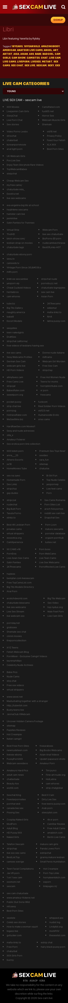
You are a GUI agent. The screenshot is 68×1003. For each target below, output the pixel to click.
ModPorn (12, 823)
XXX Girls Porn (14, 955)
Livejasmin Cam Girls (18, 111)
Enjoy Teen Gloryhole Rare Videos (25, 164)
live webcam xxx (15, 615)
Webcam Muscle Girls (53, 120)
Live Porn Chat (14, 120)
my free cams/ (14, 184)
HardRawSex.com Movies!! (21, 426)
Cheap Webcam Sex (18, 180)
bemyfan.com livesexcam (20, 578)
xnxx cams (44, 419)
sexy (51, 65)
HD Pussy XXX (14, 832)
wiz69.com (12, 787)
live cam (55, 57)
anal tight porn (14, 148)
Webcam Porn (50, 229)
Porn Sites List (52, 504)
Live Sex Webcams (49, 562)
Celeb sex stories (16, 922)
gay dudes (12, 492)
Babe (38, 53)
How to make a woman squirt (22, 926)
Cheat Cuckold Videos (19, 287)
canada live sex (15, 808)
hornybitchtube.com (51, 385)
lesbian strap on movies (20, 242)
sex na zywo (13, 475)
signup (58, 19)
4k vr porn (52, 819)
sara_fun (44, 459)
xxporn (47, 881)
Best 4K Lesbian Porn (18, 524)
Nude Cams (13, 676)
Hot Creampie (14, 734)
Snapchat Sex (51, 517)
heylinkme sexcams (17, 209)
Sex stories (13, 124)
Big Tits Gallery (15, 307)
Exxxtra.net (13, 193)
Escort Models (14, 320)
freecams (45, 394)
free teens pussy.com (53, 803)
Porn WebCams (47, 553)
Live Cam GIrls (55, 615)
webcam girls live (16, 365)
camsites (33, 57)
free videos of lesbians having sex (25, 345)
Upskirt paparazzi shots (52, 758)
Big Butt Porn (14, 508)
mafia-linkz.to (54, 312)
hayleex (11, 573)
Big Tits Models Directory (20, 586)
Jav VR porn (13, 873)
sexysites (12, 328)
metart (47, 61)
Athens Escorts (15, 459)
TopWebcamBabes (17, 169)
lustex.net (50, 542)
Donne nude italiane (53, 352)
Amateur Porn (47, 763)
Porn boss (44, 549)
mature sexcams (54, 529)
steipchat (12, 173)
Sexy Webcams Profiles (19, 357)
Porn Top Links (51, 873)
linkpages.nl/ (50, 886)
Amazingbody (50, 46)
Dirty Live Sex (49, 799)
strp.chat (11, 680)
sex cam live (47, 292)
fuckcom (43, 401)
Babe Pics (12, 672)
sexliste (11, 917)
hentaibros (13, 292)
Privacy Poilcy (54, 135)
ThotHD (11, 234)
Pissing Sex (13, 812)
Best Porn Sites (55, 148)
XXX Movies (13, 106)
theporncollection (16, 640)
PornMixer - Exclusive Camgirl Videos (27, 656)
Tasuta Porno (14, 513)
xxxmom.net (13, 881)
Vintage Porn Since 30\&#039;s (24, 267)
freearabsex (46, 745)
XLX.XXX (51, 144)
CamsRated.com (51, 106)
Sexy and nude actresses (20, 430)
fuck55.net (48, 111)
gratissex (12, 627)
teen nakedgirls (15, 332)
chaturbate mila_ (16, 189)
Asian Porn (47, 296)
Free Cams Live (15, 381)
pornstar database (55, 533)
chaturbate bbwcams (18, 602)
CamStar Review (56, 823)
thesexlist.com (57, 935)
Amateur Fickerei (16, 439)
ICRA (42, 980)
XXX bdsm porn (15, 450)
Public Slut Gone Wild (18, 902)
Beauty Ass (13, 783)
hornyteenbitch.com (54, 877)
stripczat (11, 500)
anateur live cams (30, 50)
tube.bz (11, 303)
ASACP (34, 980)
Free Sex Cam (50, 365)
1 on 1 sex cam (14, 877)
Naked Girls (13, 837)
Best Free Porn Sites (18, 745)
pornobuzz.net (49, 283)
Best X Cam (48, 794)
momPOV (54, 930)
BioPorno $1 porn (51, 238)
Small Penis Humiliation (52, 861)
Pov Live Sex (13, 160)
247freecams (14, 566)
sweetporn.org (15, 394)
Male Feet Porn (56, 611)
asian (24, 53)
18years (17, 46)
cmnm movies (14, 636)
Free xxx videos (15, 685)
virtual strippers (15, 533)
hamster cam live (16, 213)
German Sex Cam (16, 361)
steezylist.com (49, 812)
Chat (44, 57)
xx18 (9, 464)
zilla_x (10, 435)
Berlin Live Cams (56, 837)
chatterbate (13, 779)
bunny (10, 959)
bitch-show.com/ (16, 238)
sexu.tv (11, 258)
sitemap (43, 464)
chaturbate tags (15, 247)
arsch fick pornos (53, 508)
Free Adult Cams (56, 828)
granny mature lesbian (52, 857)
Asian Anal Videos (49, 754)
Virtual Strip (13, 229)
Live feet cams (54, 488)
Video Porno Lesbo (17, 131)
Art (55, 50)
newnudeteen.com (17, 750)
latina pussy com (56, 320)
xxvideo (43, 455)
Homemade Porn (16, 479)
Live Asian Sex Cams (18, 557)
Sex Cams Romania (54, 500)
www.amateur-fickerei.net (21, 897)
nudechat (12, 504)
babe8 (10, 316)
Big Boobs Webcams (51, 750)
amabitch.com (55, 832)
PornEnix (12, 553)
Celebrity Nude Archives (20, 665)
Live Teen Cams (47, 557)
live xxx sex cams (16, 852)
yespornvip (52, 484)
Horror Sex (48, 115)
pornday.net (13, 622)
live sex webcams (16, 198)
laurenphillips (14, 660)
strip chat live (14, 406)
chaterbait (12, 140)
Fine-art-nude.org (55, 774)
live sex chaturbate (52, 234)
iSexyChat (12, 115)
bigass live (12, 930)
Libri (8, 29)
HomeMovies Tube (17, 468)
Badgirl (48, 53)
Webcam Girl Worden (53, 361)
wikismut (52, 307)
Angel (48, 50)
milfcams (47, 357)
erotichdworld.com (17, 598)
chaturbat (12, 951)
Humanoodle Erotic (48, 414)
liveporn (23, 61)
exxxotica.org (14, 537)
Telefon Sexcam (15, 844)
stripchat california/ (17, 341)
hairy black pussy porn (53, 946)
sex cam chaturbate (17, 893)
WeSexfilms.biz (15, 419)
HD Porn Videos (15, 370)
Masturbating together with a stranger (27, 701)
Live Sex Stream (15, 611)
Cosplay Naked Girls (17, 819)
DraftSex (11, 336)
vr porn (44, 390)
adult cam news (15, 774)
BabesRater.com (15, 390)
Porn (49, 492)
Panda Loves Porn (50, 848)
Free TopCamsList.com (19, 582)
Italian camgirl (14, 738)
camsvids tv (13, 263)
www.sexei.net (15, 696)
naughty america (16, 312)
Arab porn (47, 808)
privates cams (14, 529)
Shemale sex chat (16, 631)
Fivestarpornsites (16, 799)
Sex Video (53, 602)
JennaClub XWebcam (18, 714)
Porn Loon (51, 524)
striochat (11, 135)
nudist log (54, 922)
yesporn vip (13, 283)
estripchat (45, 852)
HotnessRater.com (17, 414)
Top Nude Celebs (55, 479)
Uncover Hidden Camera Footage (25, 721)
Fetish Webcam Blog (18, 651)
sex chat (17, 65)
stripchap (12, 848)
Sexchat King (14, 794)
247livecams (54, 303)
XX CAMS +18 (13, 549)
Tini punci (51, 770)
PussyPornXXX (15, 758)
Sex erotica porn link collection (23, 443)
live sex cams (14, 352)
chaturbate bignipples (53, 287)
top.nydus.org (55, 607)
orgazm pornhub (54, 537)
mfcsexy (11, 906)
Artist (7, 53)
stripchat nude (49, 278)
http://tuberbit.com (17, 705)
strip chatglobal (54, 787)
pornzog (11, 410)
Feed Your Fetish (56, 140)
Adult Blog (12, 828)
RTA (25, 980)
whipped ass (56, 917)
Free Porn (12, 946)
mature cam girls (49, 844)
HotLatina (51, 779)
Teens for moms (49, 381)
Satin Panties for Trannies (20, 222)
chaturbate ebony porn (19, 254)
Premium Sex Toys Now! (52, 450)
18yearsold (32, 46)
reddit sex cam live (54, 513)
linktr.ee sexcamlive (17, 278)
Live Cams (9, 61)
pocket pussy (14, 401)
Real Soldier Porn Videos (51, 406)
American (9, 50)
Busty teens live (15, 709)
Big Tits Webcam (56, 598)
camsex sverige (15, 861)
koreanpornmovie (16, 144)
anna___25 (12, 455)
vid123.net (43, 410)
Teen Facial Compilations (20, 868)
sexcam (41, 65)
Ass (31, 53)
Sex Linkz (12, 484)
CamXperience (15, 542)
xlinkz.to (11, 517)
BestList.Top (13, 857)
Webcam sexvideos (17, 763)
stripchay (47, 370)
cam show (19, 57)
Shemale (47, 124)
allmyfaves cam (15, 377)
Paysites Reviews (16, 729)
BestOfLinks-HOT (51, 247)
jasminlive (12, 218)
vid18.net (52, 131)
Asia (16, 53)
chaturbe (44, 468)
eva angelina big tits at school (23, 205)
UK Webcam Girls (16, 156)
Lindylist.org (56, 926)
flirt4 (49, 316)
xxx (57, 65)
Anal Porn (12, 591)
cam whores (13, 296)
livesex (36, 61)
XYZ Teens (12, 647)
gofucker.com (14, 935)
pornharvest (13, 803)
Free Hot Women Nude (52, 377)
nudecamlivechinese (53, 242)
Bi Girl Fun (51, 475)
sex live (29, 65)
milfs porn (12, 271)
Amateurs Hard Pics (17, 770)
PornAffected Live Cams (52, 566)
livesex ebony (14, 754)
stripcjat (11, 385)
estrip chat (46, 942)
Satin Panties (14, 562)
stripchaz (12, 488)
